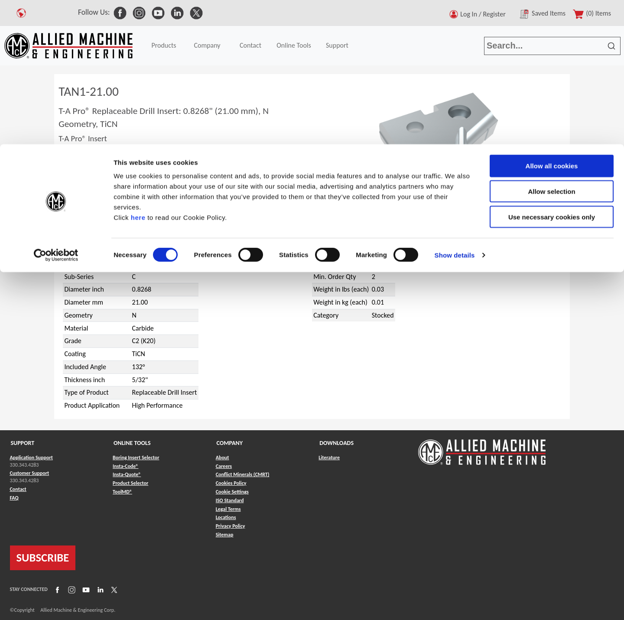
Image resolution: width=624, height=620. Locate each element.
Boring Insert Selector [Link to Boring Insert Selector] (136, 457)
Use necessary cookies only (551, 72)
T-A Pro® (88, 228)
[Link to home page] (482, 447)
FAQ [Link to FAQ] (14, 498)
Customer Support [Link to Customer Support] (29, 473)
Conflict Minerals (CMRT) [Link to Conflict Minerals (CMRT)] (243, 474)
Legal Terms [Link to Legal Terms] (228, 509)
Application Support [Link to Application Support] (31, 457)
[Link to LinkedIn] (99, 589)
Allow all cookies (552, 21)
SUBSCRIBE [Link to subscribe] (42, 558)
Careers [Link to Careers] (224, 466)
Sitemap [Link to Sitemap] (225, 535)
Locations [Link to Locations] (226, 517)
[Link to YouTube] (84, 589)
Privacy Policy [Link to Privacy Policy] (230, 526)
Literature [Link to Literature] (329, 457)
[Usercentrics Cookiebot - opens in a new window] (56, 110)
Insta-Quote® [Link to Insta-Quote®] (127, 474)
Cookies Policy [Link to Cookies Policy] (231, 483)
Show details (455, 110)
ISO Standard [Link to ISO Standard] (230, 500)
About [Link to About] (222, 457)
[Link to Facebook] (56, 589)
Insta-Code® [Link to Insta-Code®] (125, 466)
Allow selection (551, 47)
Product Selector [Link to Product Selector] (130, 483)
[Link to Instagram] (70, 589)
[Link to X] (113, 589)
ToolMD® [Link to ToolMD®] (122, 492)
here (138, 73)
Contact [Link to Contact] (18, 489)
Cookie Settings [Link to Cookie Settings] (232, 492)
